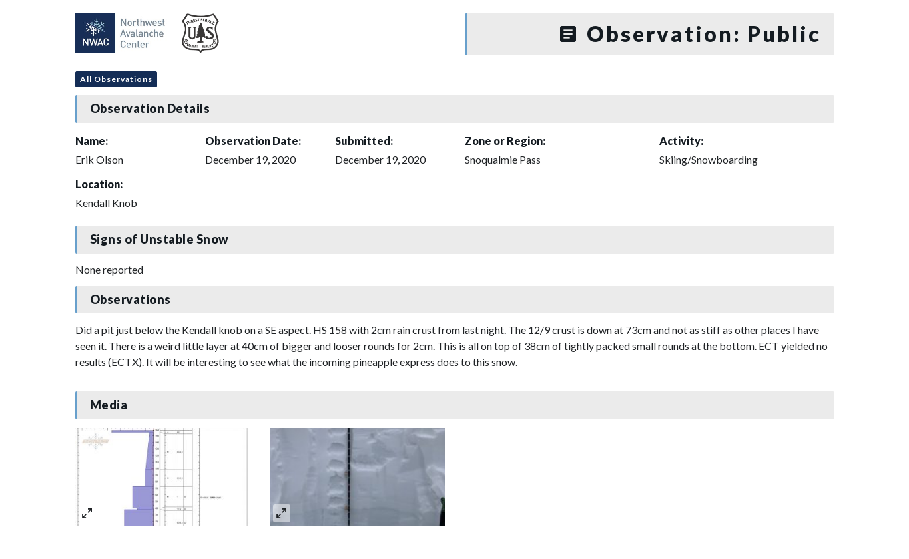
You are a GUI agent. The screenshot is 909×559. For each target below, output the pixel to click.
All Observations (116, 79)
